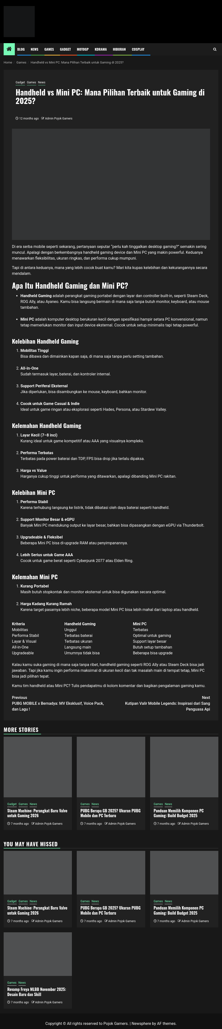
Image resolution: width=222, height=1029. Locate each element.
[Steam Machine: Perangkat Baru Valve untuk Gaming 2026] (38, 767)
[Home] (9, 49)
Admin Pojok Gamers (58, 118)
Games (49, 49)
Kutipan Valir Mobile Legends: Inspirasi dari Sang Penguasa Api (160, 703)
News (34, 49)
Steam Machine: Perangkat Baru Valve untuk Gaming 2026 (37, 813)
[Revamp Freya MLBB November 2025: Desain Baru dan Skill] (38, 954)
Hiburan (119, 49)
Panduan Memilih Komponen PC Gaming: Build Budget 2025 (179, 813)
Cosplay (138, 49)
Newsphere (141, 1023)
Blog (21, 49)
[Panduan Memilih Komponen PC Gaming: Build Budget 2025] (184, 767)
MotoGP (83, 49)
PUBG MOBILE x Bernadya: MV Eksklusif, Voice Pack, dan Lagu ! (61, 703)
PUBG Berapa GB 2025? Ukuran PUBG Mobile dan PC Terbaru (110, 813)
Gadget (65, 49)
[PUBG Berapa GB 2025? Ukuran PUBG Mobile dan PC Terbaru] (111, 767)
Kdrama (101, 49)
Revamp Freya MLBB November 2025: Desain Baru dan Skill (36, 991)
